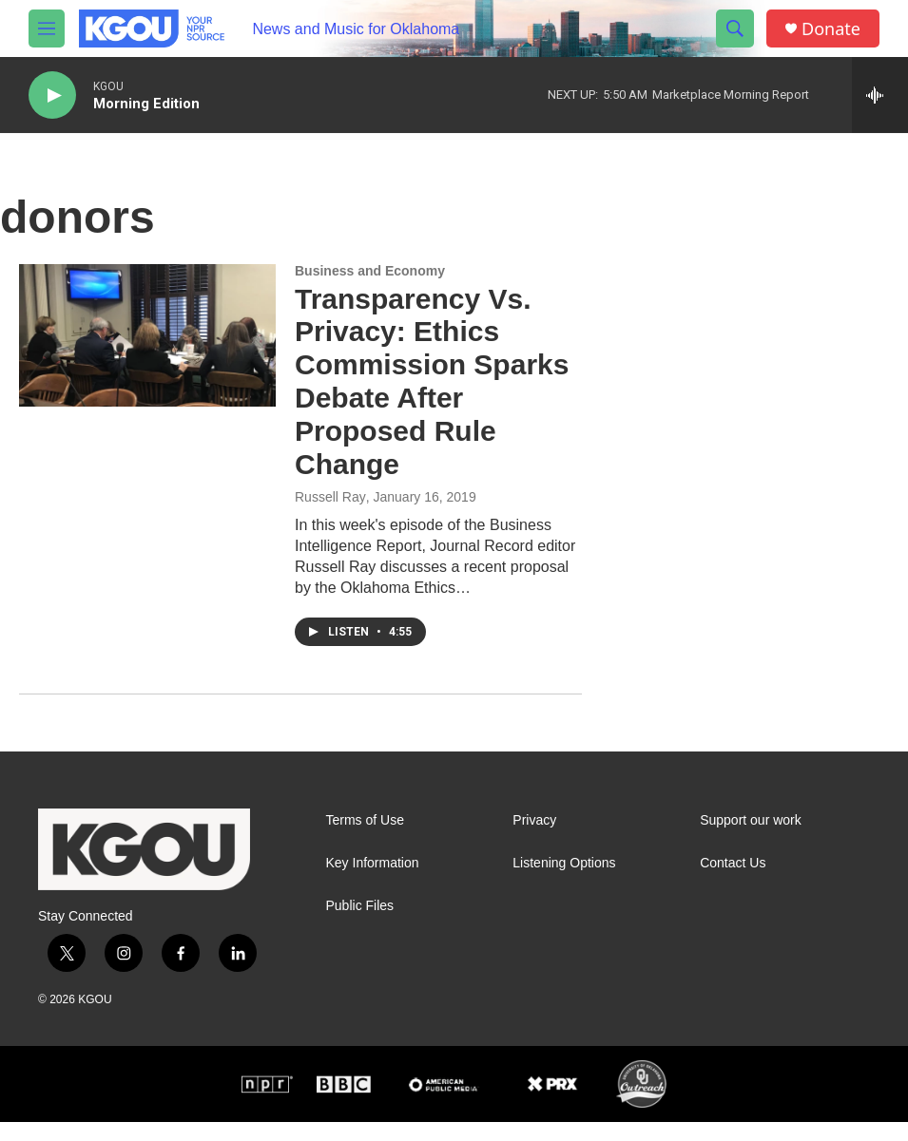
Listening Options (563, 863)
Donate (831, 29)
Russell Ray (330, 496)
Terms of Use (365, 820)
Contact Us (732, 863)
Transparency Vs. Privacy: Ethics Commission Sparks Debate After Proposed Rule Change (432, 381)
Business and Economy (370, 270)
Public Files (360, 906)
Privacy (534, 820)
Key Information (372, 863)
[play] (52, 95)
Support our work (751, 820)
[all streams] (880, 95)
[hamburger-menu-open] (47, 29)
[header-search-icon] (735, 29)
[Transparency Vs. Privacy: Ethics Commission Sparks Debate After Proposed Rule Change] (147, 335)
